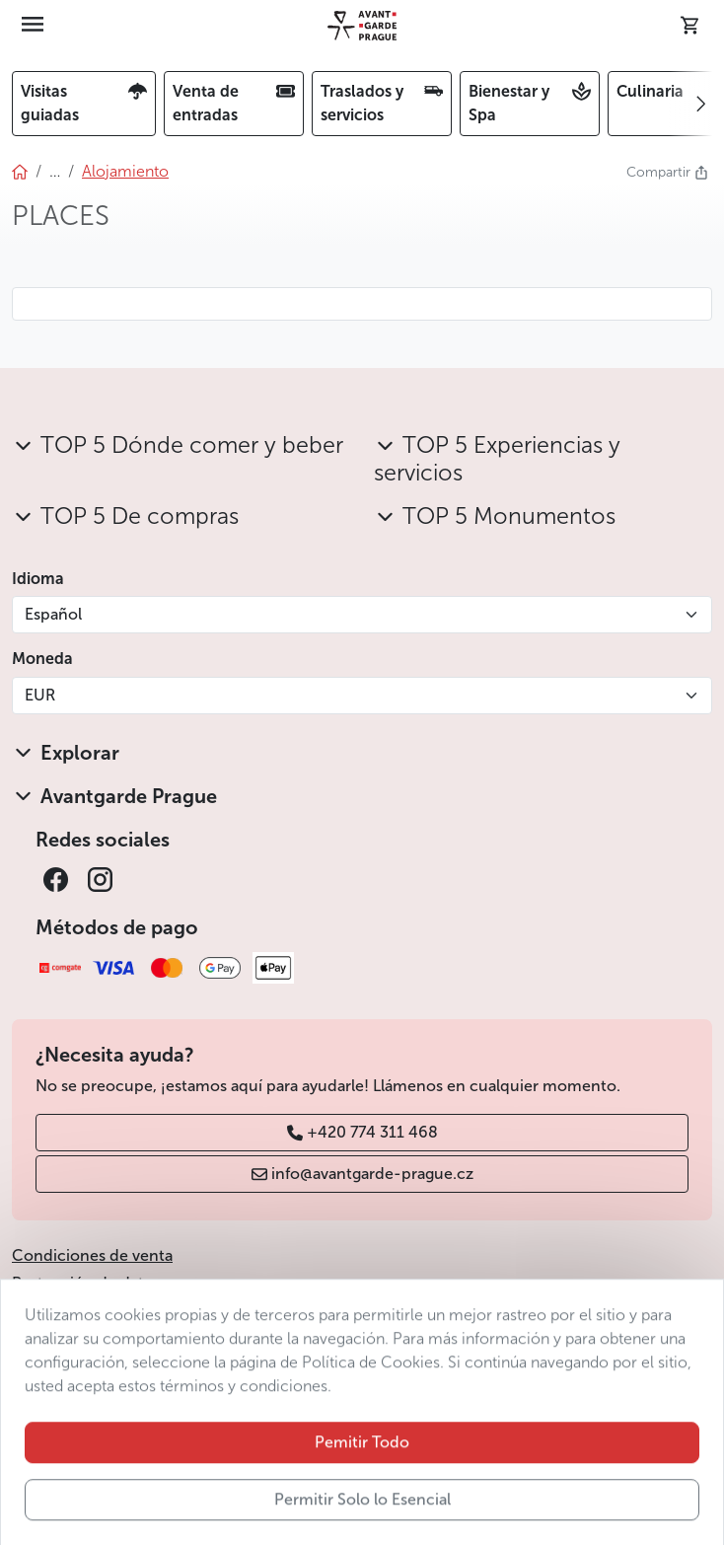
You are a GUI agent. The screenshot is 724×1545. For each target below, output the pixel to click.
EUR (40, 695)
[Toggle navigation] (32, 25)
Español (53, 614)
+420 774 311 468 (362, 1132)
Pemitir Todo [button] (362, 1488)
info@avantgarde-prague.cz (362, 1173)
